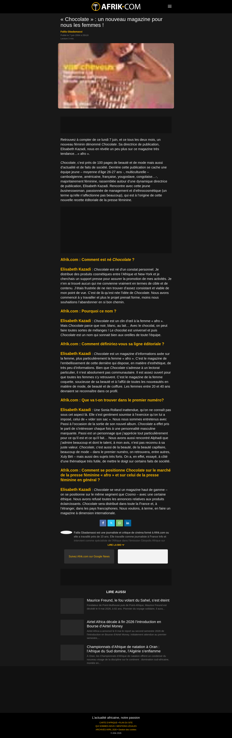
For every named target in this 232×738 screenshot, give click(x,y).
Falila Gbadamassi (71, 31)
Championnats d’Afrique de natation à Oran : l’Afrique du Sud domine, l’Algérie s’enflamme (124, 649)
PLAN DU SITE (125, 723)
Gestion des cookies (127, 730)
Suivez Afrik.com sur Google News (89, 556)
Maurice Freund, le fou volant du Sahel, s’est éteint (128, 600)
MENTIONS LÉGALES (126, 726)
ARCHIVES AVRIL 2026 (106, 730)
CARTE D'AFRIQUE (108, 723)
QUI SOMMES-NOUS (105, 726)
